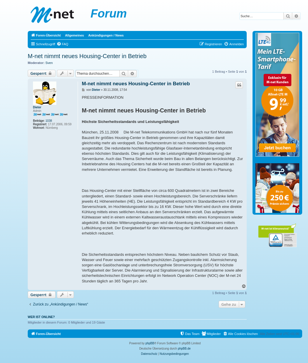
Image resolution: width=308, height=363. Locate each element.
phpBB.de (184, 348)
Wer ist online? (41, 317)
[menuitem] (62, 44)
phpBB (149, 343)
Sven (49, 63)
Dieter (37, 107)
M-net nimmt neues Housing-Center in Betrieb (87, 56)
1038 (49, 120)
